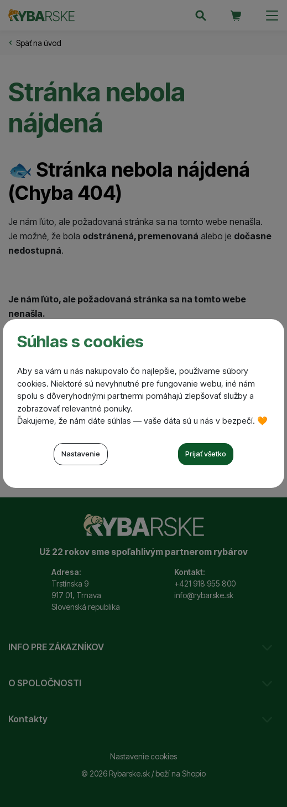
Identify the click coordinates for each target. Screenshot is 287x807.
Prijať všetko (205, 453)
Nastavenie (80, 453)
